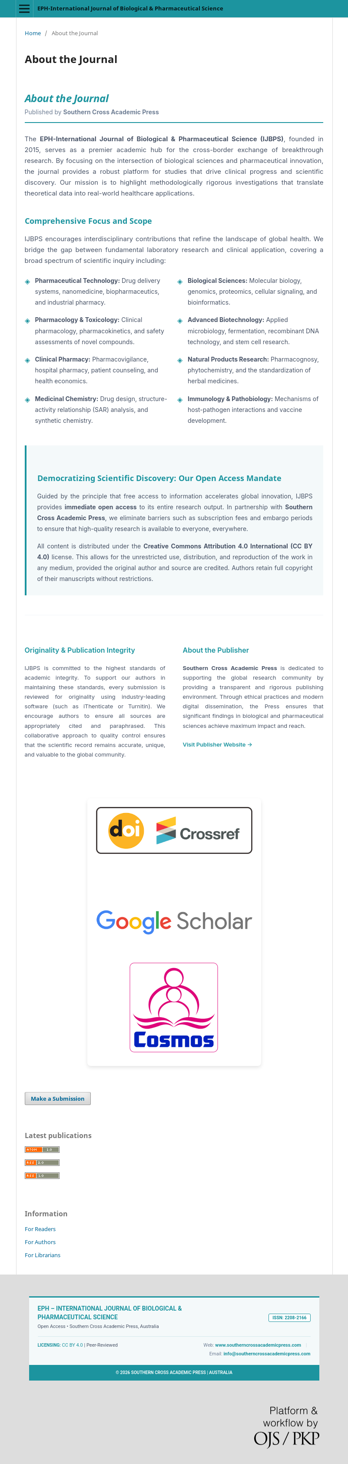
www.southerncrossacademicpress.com (258, 1345)
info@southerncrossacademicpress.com (266, 1354)
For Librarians (42, 1255)
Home (33, 33)
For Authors (40, 1242)
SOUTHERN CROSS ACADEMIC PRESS (168, 1372)
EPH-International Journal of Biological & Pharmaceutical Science (130, 8)
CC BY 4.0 (72, 1345)
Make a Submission (58, 1098)
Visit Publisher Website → (218, 744)
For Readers (40, 1229)
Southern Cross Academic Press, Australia (114, 1326)
